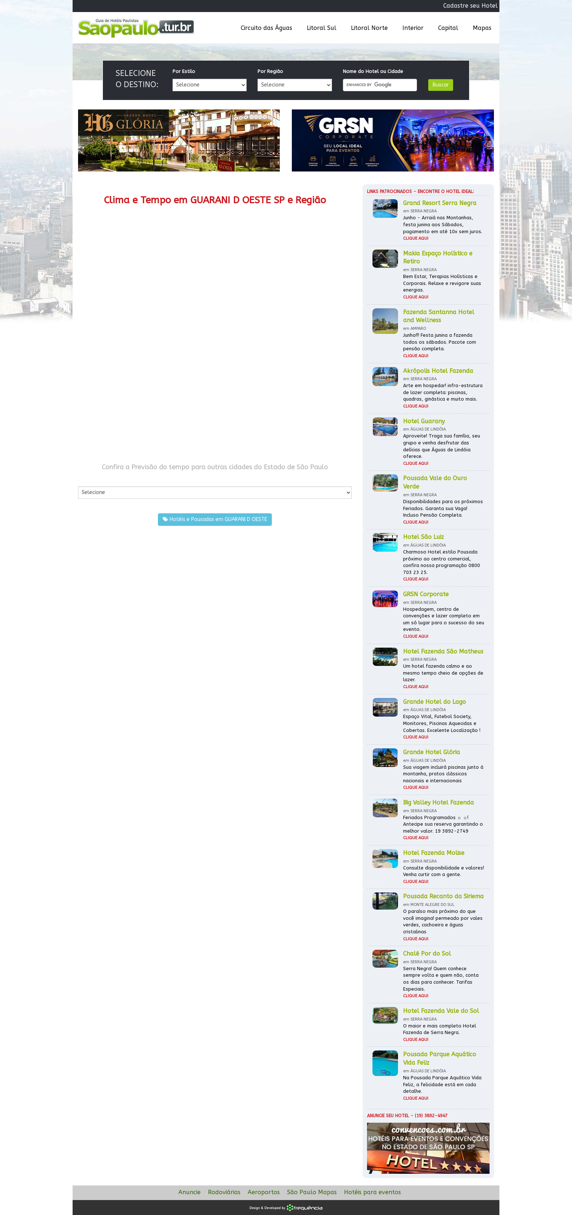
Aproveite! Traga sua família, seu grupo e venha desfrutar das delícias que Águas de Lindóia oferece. (441, 446)
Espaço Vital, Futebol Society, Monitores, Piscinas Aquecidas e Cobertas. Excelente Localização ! (441, 723)
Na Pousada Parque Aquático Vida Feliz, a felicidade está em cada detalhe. (442, 1084)
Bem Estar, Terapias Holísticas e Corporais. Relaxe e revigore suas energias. (442, 283)
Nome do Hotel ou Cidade (373, 71)
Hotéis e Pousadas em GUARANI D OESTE (215, 519)
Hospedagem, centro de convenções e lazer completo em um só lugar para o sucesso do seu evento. (443, 619)
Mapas (482, 27)
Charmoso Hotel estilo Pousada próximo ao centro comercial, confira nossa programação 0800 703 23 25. (441, 562)
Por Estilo (184, 71)
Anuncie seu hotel (388, 1115)
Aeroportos (264, 1192)
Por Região (270, 71)
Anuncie (189, 1192)
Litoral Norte (369, 27)
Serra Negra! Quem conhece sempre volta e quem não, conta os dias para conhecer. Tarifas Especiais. (441, 979)
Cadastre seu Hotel (470, 5)
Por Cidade (90, 479)
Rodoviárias (224, 1192)
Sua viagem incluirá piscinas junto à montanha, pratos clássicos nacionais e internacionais (443, 773)
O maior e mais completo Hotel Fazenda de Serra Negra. (439, 1029)
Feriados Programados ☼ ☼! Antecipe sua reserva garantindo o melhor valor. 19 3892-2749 (443, 824)
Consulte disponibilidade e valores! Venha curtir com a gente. (443, 871)
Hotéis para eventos (372, 1192)
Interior (413, 27)
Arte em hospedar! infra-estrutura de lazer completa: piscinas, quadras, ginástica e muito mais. (443, 392)
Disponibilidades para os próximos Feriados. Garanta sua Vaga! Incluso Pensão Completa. (443, 508)
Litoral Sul (321, 27)
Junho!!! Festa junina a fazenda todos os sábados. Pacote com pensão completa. (439, 341)
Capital (448, 27)
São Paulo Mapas (312, 1192)
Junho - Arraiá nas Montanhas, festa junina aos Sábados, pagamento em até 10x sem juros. (442, 224)
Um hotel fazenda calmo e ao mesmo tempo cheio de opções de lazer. (443, 672)
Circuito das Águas (266, 27)
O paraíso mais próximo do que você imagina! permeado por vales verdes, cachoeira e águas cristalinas (443, 921)
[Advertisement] (146, 393)
